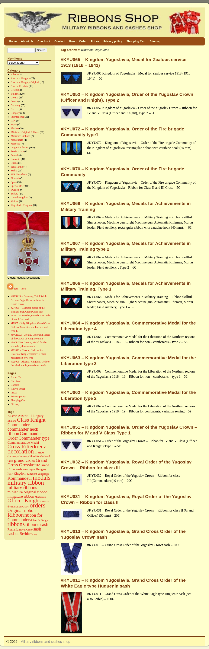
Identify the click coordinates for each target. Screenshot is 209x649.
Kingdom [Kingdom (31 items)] (20, 473)
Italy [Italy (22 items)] (10, 473)
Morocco (15, 143)
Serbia (14, 170)
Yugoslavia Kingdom (22, 205)
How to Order (78, 41)
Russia (14, 162)
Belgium (15, 89)
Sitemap (155, 41)
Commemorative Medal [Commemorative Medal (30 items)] (23, 442)
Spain (14, 182)
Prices (95, 41)
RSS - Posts (16, 288)
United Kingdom (19, 197)
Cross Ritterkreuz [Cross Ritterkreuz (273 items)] (26, 446)
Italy (13, 120)
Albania (15, 74)
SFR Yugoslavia (19, 174)
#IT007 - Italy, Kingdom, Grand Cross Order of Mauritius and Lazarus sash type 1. (30, 327)
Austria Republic (19, 86)
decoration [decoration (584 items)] (20, 451)
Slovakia (15, 178)
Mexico (15, 128)
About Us (27, 41)
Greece (14, 109)
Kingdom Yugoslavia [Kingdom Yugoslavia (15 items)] (38, 473)
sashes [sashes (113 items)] (13, 533)
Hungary (15, 112)
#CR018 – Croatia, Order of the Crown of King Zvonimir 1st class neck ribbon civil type (28, 354)
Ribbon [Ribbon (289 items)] (15, 515)
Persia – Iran (17, 151)
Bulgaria (15, 93)
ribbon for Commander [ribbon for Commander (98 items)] (24, 517)
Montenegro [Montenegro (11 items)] (40, 497)
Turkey (14, 193)
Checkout (44, 41)
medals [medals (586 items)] (42, 477)
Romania (15, 159)
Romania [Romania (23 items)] (13, 529)
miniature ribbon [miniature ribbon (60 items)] (20, 496)
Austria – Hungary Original (25, 82)
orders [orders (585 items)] (37, 505)
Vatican (15, 201)
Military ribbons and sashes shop (45, 641)
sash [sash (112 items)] (37, 529)
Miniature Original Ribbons (25, 132)
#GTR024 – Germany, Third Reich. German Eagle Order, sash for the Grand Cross (29, 300)
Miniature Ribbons (20, 135)
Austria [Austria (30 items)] (12, 416)
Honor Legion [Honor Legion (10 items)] (28, 469)
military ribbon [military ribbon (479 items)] (25, 482)
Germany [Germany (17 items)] (12, 456)
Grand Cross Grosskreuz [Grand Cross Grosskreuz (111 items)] (27, 462)
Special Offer (18, 185)
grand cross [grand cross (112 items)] (24, 460)
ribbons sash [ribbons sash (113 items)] (36, 524)
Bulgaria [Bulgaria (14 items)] (11, 420)
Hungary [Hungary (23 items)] (41, 469)
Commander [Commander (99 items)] (18, 424)
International (17, 116)
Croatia (14, 97)
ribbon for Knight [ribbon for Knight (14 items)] (39, 520)
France (14, 101)
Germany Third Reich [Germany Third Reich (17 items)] (31, 456)
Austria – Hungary (20, 78)
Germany (15, 105)
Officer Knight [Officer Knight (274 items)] (23, 500)
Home (13, 41)
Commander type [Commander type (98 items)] (34, 438)
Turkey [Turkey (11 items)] (33, 534)
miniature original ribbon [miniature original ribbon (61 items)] (27, 492)
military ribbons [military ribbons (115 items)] (22, 487)
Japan (14, 124)
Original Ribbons (20, 147)
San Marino (17, 166)
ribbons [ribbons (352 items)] (16, 524)
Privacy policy (112, 41)
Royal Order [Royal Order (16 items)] (26, 529)
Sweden (15, 189)
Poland (14, 155)
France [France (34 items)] (39, 452)
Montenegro (17, 139)
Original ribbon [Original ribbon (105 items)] (21, 510)
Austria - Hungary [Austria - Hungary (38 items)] (31, 416)
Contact (59, 41)
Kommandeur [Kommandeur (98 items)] (19, 478)
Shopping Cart (135, 41)
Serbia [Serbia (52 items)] (25, 534)
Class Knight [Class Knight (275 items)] (31, 420)
